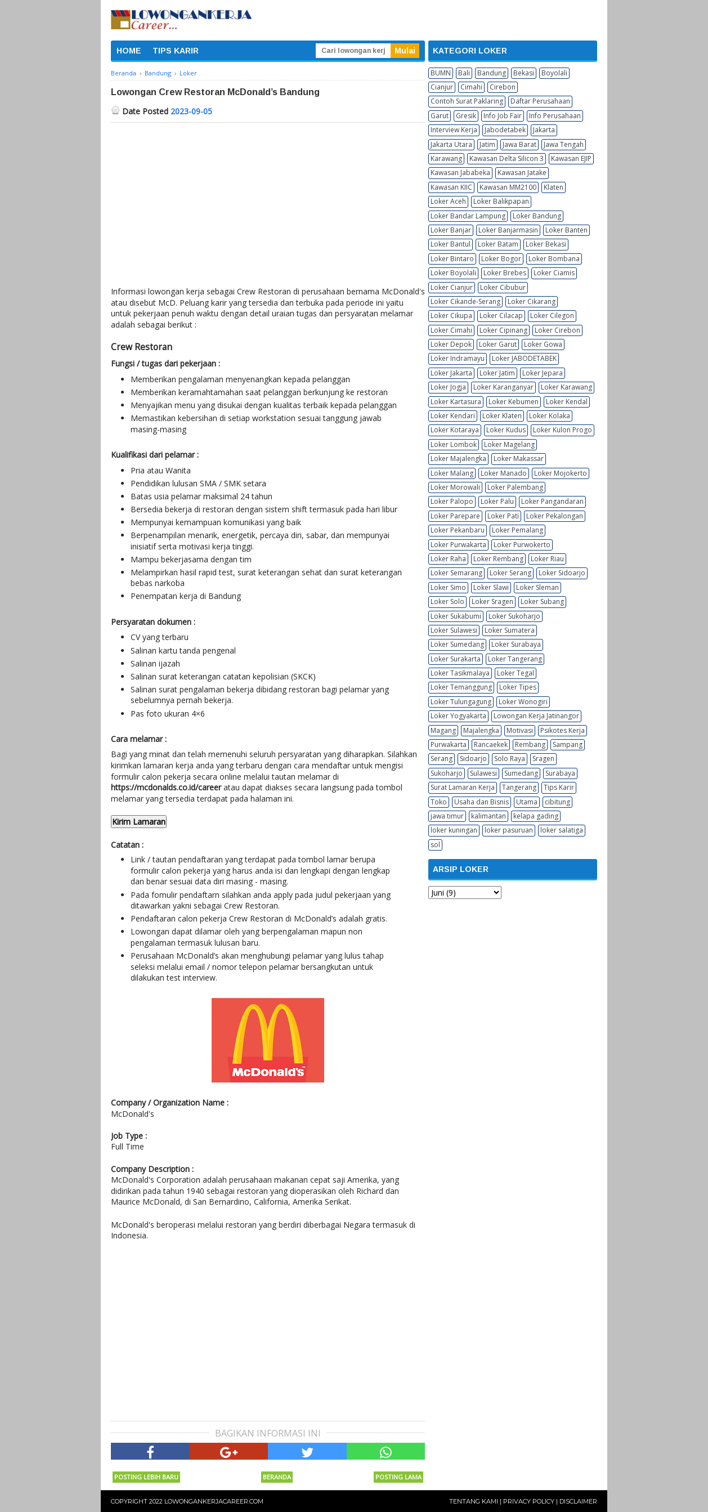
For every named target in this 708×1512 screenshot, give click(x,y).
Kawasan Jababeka (460, 172)
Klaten (553, 187)
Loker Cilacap (501, 315)
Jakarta (544, 130)
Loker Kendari (453, 416)
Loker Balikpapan (501, 201)
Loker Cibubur (503, 287)
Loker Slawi (491, 587)
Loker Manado (504, 473)
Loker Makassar (519, 458)
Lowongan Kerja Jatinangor (536, 716)
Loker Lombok (454, 444)
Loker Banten (566, 230)
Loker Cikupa (451, 315)
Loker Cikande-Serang (465, 301)
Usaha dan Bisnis (481, 802)
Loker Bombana (554, 258)
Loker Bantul (450, 244)
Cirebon (503, 87)
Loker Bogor (501, 258)
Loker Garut (498, 344)
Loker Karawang (566, 387)
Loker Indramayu (458, 358)
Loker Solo (447, 601)
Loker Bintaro (452, 258)
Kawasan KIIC (451, 187)
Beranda (277, 1477)
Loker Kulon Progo (562, 430)
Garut (440, 115)
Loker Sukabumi (456, 616)
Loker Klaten (502, 416)
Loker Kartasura (456, 401)
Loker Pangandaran (552, 501)
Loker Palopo (452, 501)
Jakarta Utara (451, 144)
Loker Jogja (448, 387)
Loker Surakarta (456, 659)
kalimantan (488, 816)
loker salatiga (561, 830)
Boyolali (554, 73)
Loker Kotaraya (455, 430)
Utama (526, 802)
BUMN (441, 73)
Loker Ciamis (554, 273)
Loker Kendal (567, 401)
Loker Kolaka (549, 416)
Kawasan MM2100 (508, 187)
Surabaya (560, 773)
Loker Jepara (542, 373)
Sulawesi (483, 773)
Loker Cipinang (503, 330)
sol (435, 844)
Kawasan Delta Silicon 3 (506, 158)
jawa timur (447, 816)
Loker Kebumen (514, 401)
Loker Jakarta (451, 373)
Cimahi (471, 87)
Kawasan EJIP (571, 158)
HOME (128, 50)
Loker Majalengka (458, 458)
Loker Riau (547, 558)
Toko (439, 802)
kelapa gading (535, 816)
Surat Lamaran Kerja (463, 787)
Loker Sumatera (510, 630)
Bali (464, 73)
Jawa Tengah (564, 144)
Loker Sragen (492, 601)
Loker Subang (542, 601)
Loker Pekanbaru (458, 530)
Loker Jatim (497, 373)
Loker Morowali (455, 487)
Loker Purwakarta (458, 544)
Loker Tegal (515, 673)
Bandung (491, 73)
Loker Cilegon (552, 315)
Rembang (530, 744)
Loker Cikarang (531, 301)
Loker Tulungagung (461, 701)
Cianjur (442, 87)
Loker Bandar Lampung (468, 216)
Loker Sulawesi (454, 630)
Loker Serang (510, 573)
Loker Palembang (515, 487)
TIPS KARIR (176, 50)
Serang (441, 758)
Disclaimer (578, 1501)
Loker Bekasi (546, 244)
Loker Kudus (506, 430)
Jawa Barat (519, 144)
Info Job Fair (502, 115)
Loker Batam (498, 244)
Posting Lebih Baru (146, 1477)
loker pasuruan (509, 830)
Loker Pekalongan (554, 516)
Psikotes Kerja (562, 730)
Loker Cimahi (451, 330)
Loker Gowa (543, 344)
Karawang (446, 158)
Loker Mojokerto (560, 473)
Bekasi (523, 73)
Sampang (567, 744)
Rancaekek (491, 744)
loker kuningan (454, 830)
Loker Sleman (537, 587)
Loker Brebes (504, 273)
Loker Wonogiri (523, 701)
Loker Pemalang (517, 530)
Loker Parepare (455, 516)
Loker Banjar (451, 230)
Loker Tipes (517, 687)
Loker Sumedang (457, 644)
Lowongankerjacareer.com (213, 1501)
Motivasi (520, 730)
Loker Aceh (448, 201)
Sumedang (521, 773)
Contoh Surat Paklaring (467, 101)
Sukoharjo (447, 773)
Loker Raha (448, 558)
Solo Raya (509, 758)
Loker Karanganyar (503, 387)
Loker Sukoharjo (514, 616)
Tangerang (519, 787)
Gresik (466, 115)
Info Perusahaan (555, 115)
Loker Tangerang (515, 659)
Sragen (543, 758)
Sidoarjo (473, 758)
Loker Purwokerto (522, 544)
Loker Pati (503, 516)
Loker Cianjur (452, 287)
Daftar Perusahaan (540, 101)
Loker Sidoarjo (562, 573)
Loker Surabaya (516, 644)
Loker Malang (452, 473)
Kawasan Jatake (522, 172)
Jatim (487, 144)
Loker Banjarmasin (508, 230)
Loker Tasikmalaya (460, 673)
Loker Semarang (456, 573)
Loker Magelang (509, 444)
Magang (443, 730)
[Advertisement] (268, 207)
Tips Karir (559, 787)
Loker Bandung (537, 216)
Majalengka (481, 730)
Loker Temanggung (461, 687)
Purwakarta (449, 744)
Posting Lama (398, 1477)
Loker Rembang (498, 558)
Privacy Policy (528, 1501)
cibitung (557, 802)
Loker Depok (451, 344)
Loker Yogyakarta (458, 716)
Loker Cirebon (557, 330)
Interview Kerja (454, 130)
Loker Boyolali (453, 273)
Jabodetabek (505, 130)
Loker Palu (497, 501)
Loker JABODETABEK (524, 358)
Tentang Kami (473, 1501)
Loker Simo (448, 587)
